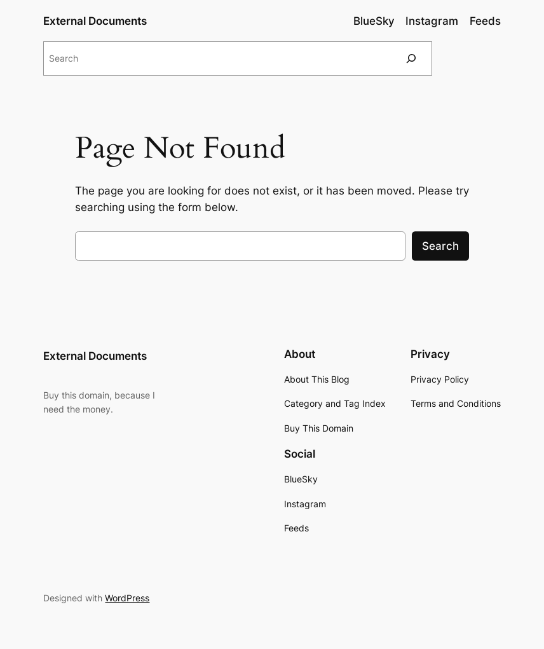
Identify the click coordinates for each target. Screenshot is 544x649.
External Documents (95, 21)
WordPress (127, 597)
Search (440, 246)
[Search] (411, 58)
